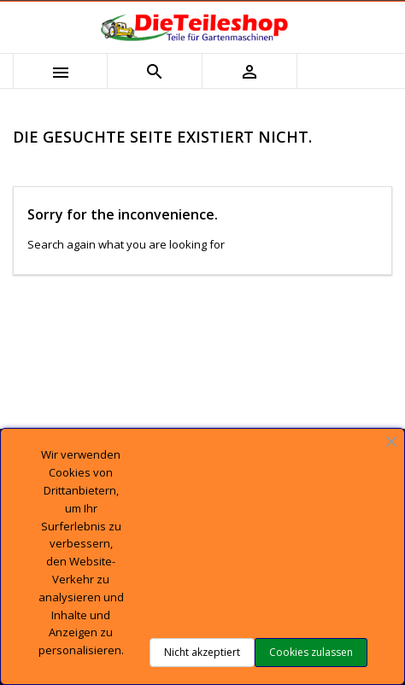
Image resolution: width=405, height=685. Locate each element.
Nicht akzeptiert (202, 652)
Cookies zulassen (311, 652)
